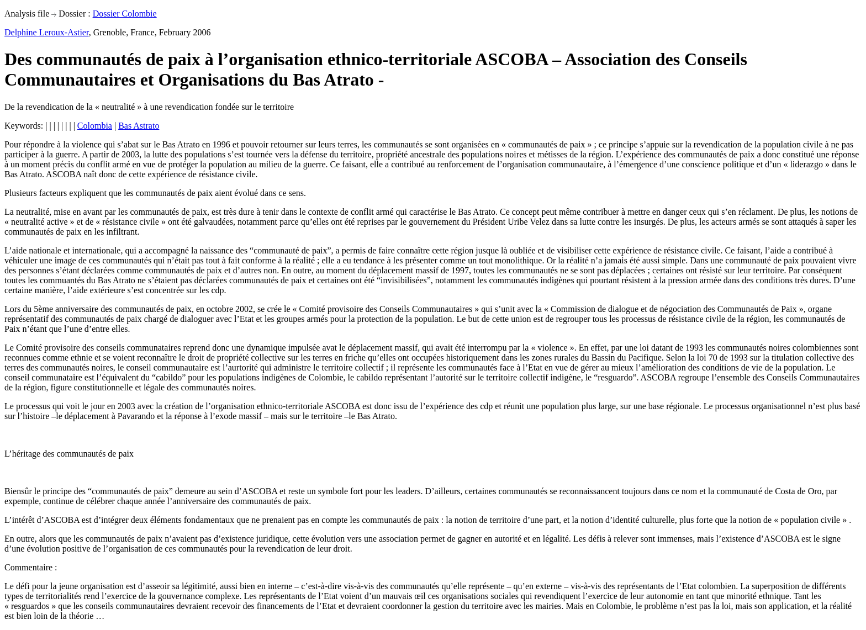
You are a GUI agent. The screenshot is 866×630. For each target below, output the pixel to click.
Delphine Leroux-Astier (46, 32)
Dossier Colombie (125, 13)
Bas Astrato (138, 125)
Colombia (94, 125)
